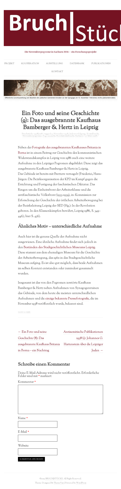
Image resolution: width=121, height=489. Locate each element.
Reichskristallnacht (65, 136)
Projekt (9, 63)
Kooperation (30, 63)
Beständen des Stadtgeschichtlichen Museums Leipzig (59, 247)
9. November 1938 (59, 133)
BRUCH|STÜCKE (54, 478)
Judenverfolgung (77, 133)
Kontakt (57, 71)
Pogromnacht (49, 136)
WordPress (81, 482)
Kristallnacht (93, 133)
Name (23, 418)
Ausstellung (54, 63)
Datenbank (77, 63)
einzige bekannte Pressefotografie (67, 298)
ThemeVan (59, 482)
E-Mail (23, 432)
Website (23, 446)
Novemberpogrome (32, 136)
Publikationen (101, 63)
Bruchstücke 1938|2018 (32, 133)
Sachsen (79, 136)
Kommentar (27, 382)
